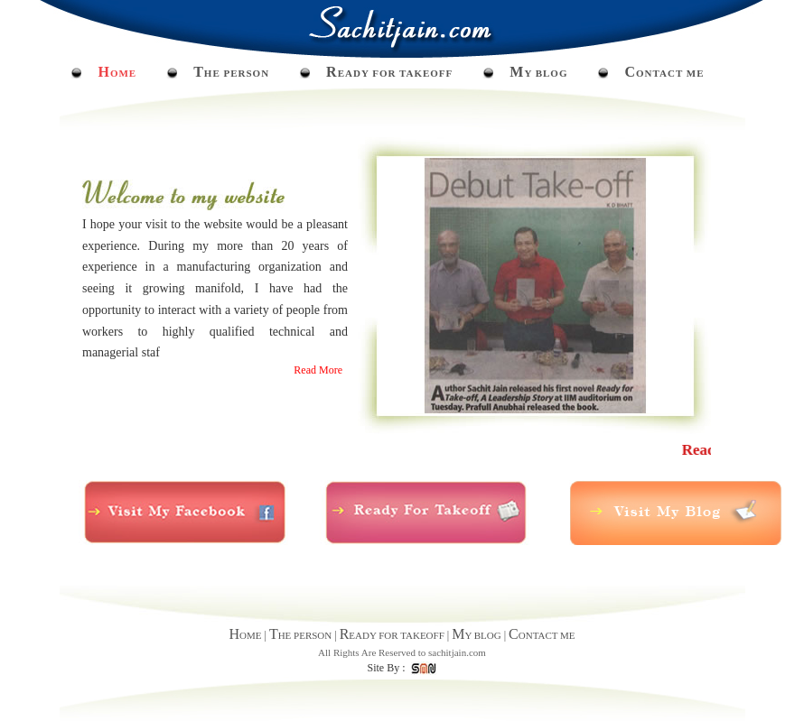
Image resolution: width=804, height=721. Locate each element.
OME (117, 73)
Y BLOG (538, 73)
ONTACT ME (664, 73)
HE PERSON (231, 73)
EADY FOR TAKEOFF (389, 73)
